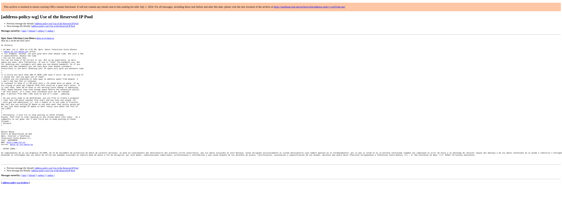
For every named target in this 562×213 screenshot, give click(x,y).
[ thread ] (32, 31)
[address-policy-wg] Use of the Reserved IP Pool (56, 23)
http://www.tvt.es (16, 162)
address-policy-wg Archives (15, 206)
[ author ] (50, 31)
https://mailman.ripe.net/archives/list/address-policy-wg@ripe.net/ (309, 6)
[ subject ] (41, 31)
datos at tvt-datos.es (45, 38)
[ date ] (24, 31)
